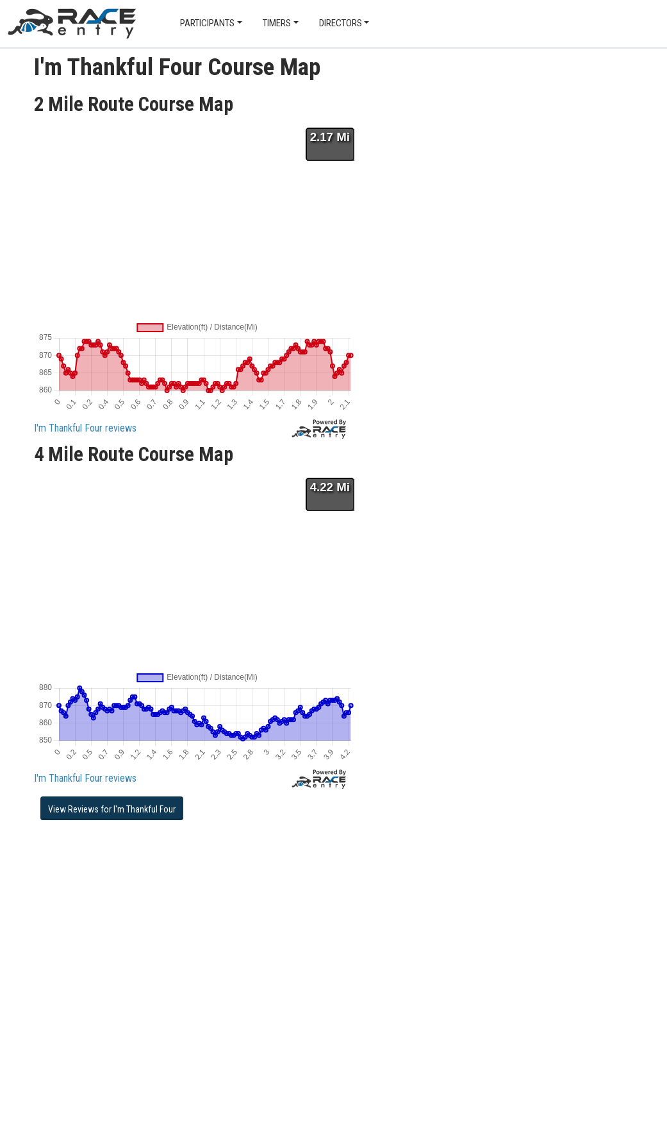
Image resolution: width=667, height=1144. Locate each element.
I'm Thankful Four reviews (85, 428)
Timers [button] (277, 23)
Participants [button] (207, 23)
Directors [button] (340, 23)
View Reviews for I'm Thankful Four (112, 809)
